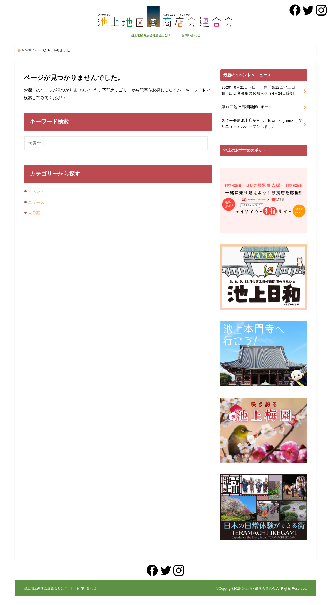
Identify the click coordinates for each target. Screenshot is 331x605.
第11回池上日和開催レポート (246, 107)
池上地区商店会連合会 (258, 589)
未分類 (34, 213)
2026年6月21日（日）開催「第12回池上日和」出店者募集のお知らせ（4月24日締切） (259, 90)
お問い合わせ (191, 35)
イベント (36, 191)
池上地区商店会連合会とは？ (151, 35)
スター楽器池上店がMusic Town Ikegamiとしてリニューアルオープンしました (261, 123)
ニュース (36, 202)
